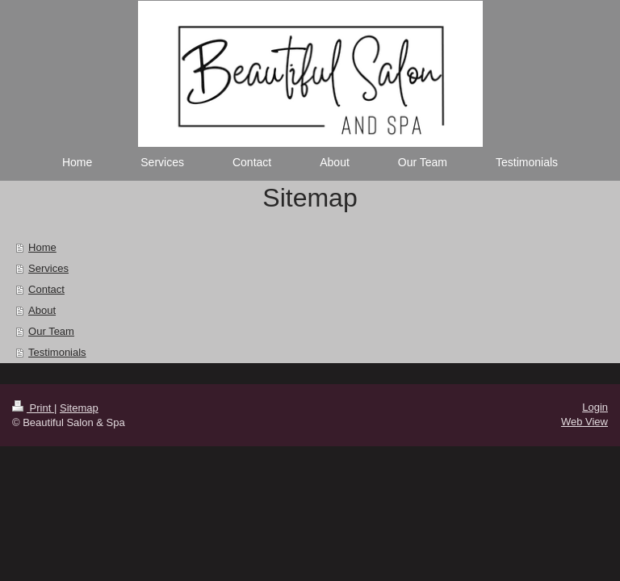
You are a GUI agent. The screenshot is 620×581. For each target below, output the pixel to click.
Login (595, 407)
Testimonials (57, 352)
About (42, 310)
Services (48, 268)
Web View (584, 422)
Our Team (51, 331)
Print (33, 408)
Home (42, 247)
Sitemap (79, 408)
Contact (46, 289)
